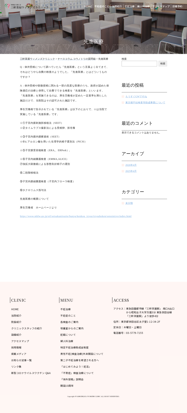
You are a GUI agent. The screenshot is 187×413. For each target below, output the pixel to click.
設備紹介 (16, 334)
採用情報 (16, 347)
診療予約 (177, 6)
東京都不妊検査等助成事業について (145, 102)
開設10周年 (67, 385)
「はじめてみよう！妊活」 (75, 366)
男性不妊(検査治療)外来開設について (82, 354)
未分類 (129, 203)
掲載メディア (19, 354)
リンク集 (16, 366)
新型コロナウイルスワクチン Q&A (31, 373)
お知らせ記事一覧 (21, 360)
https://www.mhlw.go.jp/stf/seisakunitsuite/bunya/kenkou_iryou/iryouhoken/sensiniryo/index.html (75, 216)
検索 (124, 59)
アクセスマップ (161, 6)
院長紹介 (16, 322)
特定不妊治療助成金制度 (74, 347)
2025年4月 (131, 171)
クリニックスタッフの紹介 (26, 328)
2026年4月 (131, 165)
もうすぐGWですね (136, 96)
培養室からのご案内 (71, 328)
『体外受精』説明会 (71, 379)
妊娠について (68, 334)
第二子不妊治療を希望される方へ (79, 360)
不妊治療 (130, 6)
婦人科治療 (143, 6)
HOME (88, 6)
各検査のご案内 (69, 322)
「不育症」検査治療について (77, 373)
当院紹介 (117, 6)
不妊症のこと (101, 6)
